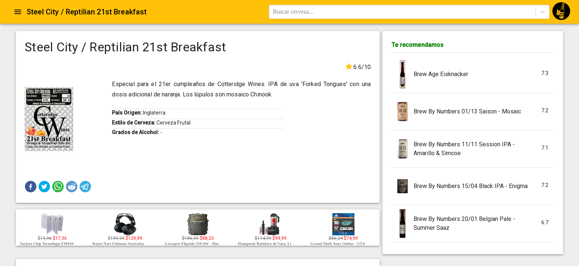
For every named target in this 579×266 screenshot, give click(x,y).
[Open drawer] (18, 12)
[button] (31, 186)
